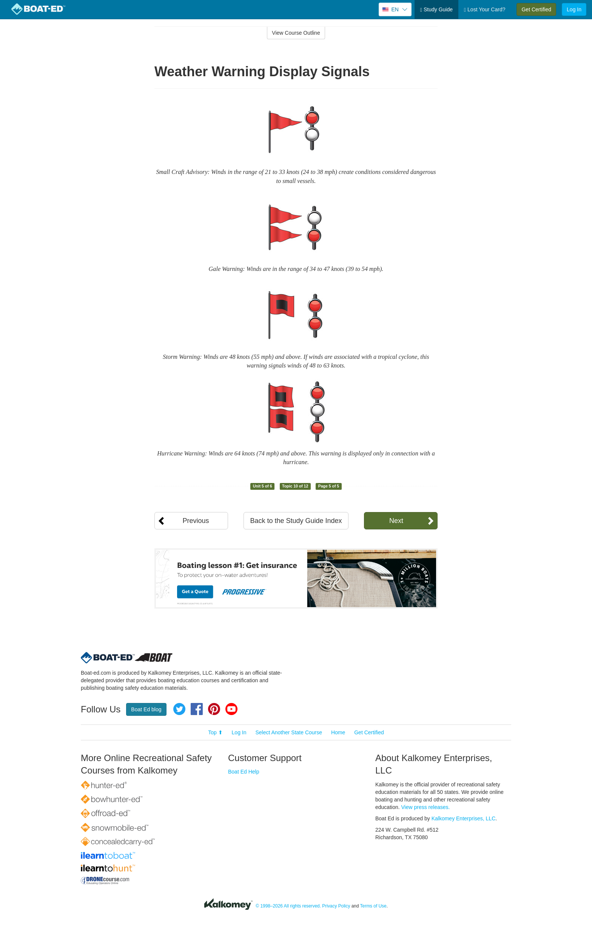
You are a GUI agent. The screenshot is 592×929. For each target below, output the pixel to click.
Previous (195, 520)
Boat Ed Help (243, 772)
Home (338, 732)
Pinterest (214, 709)
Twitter (179, 709)
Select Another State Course (288, 732)
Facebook (197, 709)
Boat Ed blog (146, 709)
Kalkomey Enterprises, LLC (464, 818)
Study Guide (436, 9)
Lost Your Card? (484, 9)
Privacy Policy (336, 906)
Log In (574, 9)
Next (396, 520)
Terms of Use (373, 906)
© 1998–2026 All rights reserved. (288, 906)
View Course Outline (296, 33)
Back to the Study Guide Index (296, 520)
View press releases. (425, 807)
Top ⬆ (215, 732)
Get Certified (536, 9)
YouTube (231, 709)
